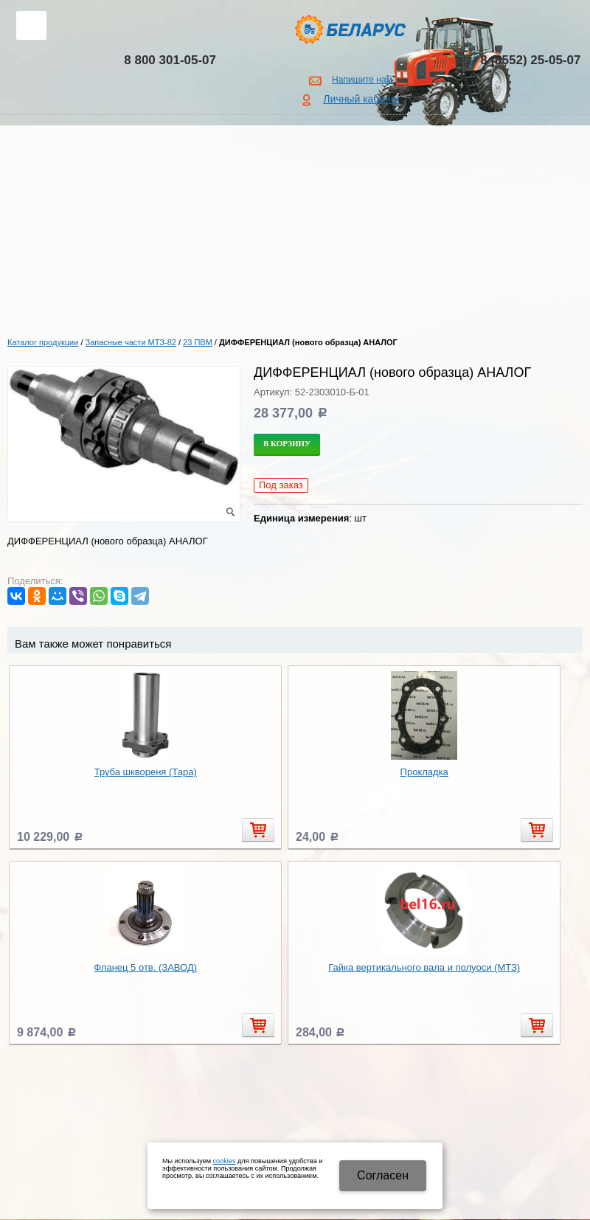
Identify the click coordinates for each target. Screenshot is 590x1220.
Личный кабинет (361, 99)
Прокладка (424, 771)
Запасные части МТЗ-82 (131, 342)
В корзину (286, 443)
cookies (224, 1161)
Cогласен (383, 1175)
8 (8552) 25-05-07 (530, 60)
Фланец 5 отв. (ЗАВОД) (145, 967)
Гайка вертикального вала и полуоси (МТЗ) (424, 967)
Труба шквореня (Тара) (145, 771)
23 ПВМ (197, 342)
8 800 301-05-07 (170, 60)
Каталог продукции (42, 342)
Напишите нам (362, 79)
